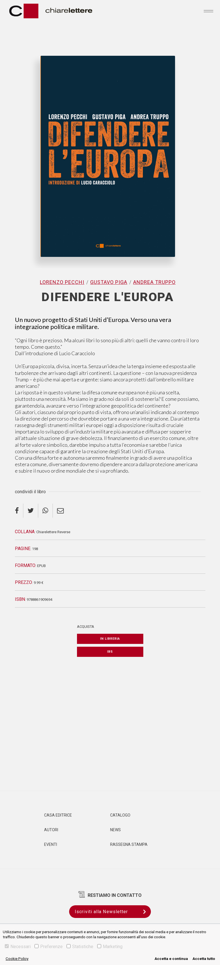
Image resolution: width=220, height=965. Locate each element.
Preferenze (49, 946)
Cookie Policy (17, 959)
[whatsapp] (45, 511)
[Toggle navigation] (208, 11)
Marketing (110, 946)
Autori (51, 830)
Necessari (18, 946)
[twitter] (30, 511)
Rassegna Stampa (129, 844)
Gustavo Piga (108, 282)
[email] (60, 511)
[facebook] (19, 511)
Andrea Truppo (154, 282)
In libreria (110, 639)
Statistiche (80, 946)
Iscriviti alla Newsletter (113, 911)
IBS (110, 651)
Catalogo (120, 815)
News (115, 830)
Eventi (50, 844)
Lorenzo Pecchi (62, 282)
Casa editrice (58, 815)
